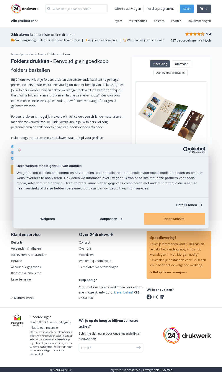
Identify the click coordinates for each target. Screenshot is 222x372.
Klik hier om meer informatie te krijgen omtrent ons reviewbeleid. (51, 350)
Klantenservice (24, 298)
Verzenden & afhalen (26, 248)
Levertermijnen (22, 279)
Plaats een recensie (44, 328)
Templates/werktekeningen (98, 267)
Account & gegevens (26, 267)
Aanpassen (111, 218)
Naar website (174, 218)
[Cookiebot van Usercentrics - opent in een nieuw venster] (186, 150)
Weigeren (47, 218)
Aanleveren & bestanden (28, 255)
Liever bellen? (123, 292)
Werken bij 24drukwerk (95, 261)
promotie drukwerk (33, 54)
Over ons (85, 248)
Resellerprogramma (160, 8)
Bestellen (17, 242)
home (15, 54)
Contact (84, 242)
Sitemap (167, 370)
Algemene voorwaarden (125, 370)
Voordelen (86, 255)
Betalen (16, 261)
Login (187, 9)
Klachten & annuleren (26, 273)
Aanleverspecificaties (170, 73)
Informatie (181, 64)
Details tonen (186, 205)
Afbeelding (160, 64)
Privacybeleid (151, 370)
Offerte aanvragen (128, 8)
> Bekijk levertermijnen (168, 272)
